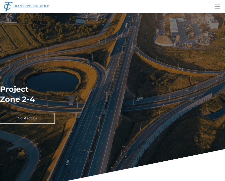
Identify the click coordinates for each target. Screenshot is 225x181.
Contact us (27, 118)
